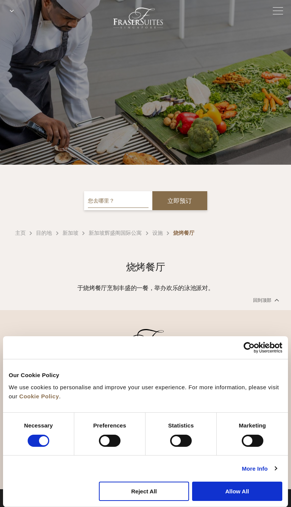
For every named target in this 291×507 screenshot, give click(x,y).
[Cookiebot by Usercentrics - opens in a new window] (249, 347)
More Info (255, 468)
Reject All (144, 491)
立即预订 (179, 201)
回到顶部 (265, 300)
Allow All (237, 491)
